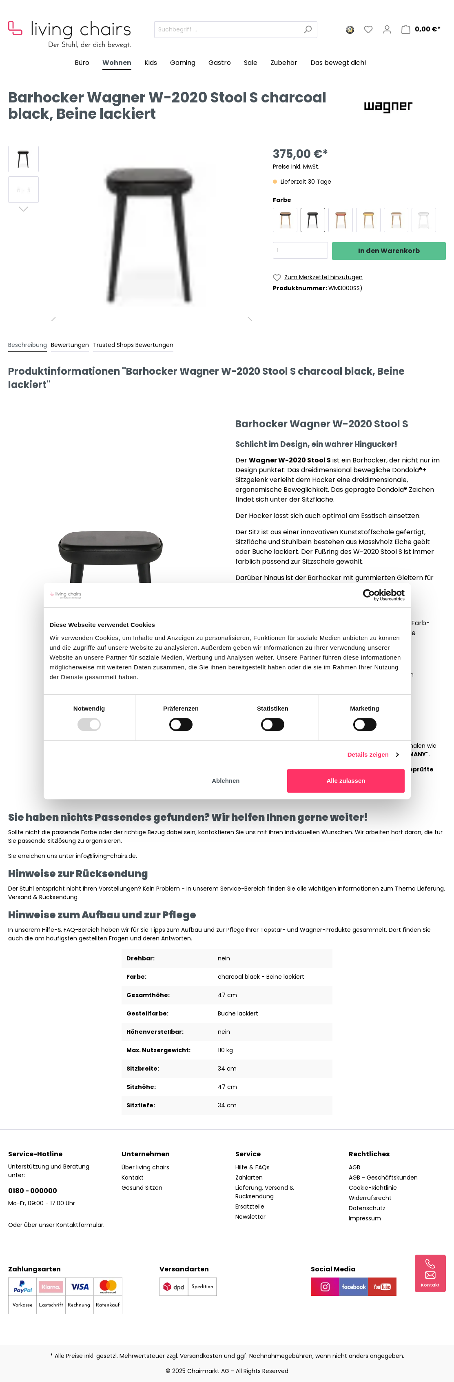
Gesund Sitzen (142, 1188)
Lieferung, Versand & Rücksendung (264, 1192)
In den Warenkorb (389, 251)
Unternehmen (146, 1154)
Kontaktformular (79, 1225)
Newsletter (250, 1217)
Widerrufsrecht (370, 1198)
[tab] (27, 345)
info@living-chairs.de (106, 856)
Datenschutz (367, 1208)
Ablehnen (225, 780)
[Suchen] (307, 29)
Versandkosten (201, 1356)
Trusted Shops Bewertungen (133, 345)
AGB (354, 1167)
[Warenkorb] (421, 29)
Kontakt (133, 1177)
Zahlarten (249, 1177)
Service (248, 1154)
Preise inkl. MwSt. (296, 166)
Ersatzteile (249, 1206)
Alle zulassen (345, 780)
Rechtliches (369, 1154)
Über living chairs (145, 1167)
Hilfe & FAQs (252, 1167)
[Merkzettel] (368, 29)
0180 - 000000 (32, 1190)
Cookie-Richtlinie (373, 1188)
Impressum (365, 1218)
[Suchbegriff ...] (226, 29)
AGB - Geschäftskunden (383, 1177)
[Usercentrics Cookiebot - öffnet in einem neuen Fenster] (369, 595)
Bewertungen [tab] (70, 345)
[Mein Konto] (387, 29)
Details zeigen (368, 754)
